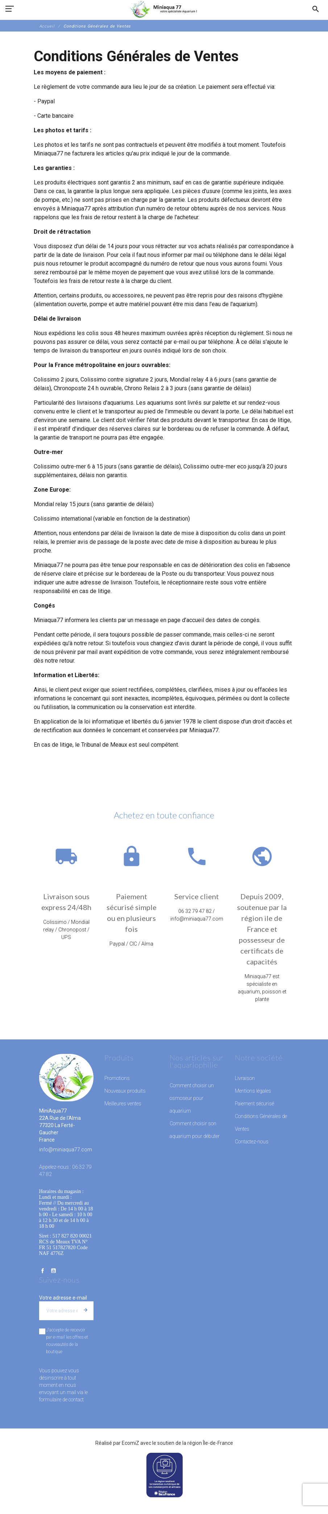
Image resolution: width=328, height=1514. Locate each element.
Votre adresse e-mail (63, 1298)
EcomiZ (130, 1443)
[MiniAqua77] (164, 9)
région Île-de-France (210, 1443)
